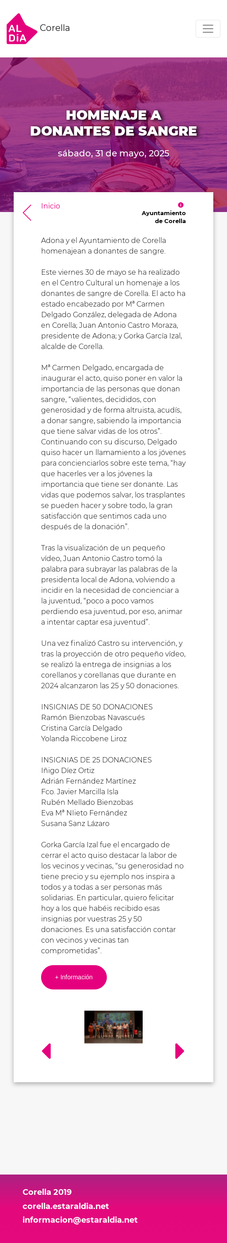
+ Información (74, 977)
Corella (38, 28)
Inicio (50, 206)
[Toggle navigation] (208, 29)
